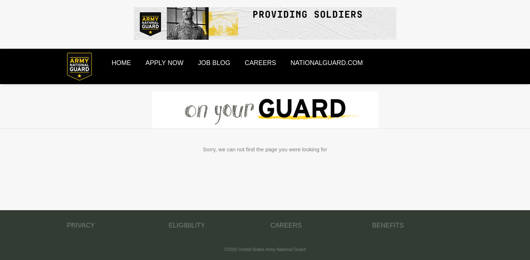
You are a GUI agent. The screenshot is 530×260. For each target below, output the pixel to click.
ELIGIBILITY (187, 225)
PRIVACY (81, 225)
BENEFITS (388, 225)
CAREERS (286, 225)
